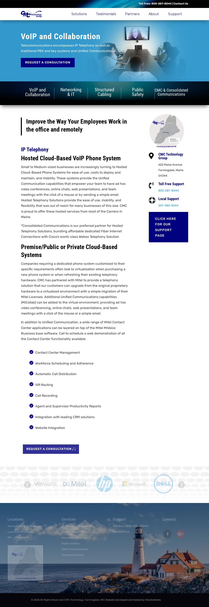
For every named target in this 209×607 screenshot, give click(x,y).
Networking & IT (71, 532)
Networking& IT (70, 92)
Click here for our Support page (167, 227)
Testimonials (106, 14)
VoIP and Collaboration (76, 526)
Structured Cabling (73, 537)
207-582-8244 (171, 205)
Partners (132, 14)
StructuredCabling (104, 92)
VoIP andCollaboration (37, 93)
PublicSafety (138, 92)
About (154, 14)
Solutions (79, 14)
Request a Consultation (47, 62)
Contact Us (180, 3)
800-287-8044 (161, 3)
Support (175, 14)
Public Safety (70, 543)
